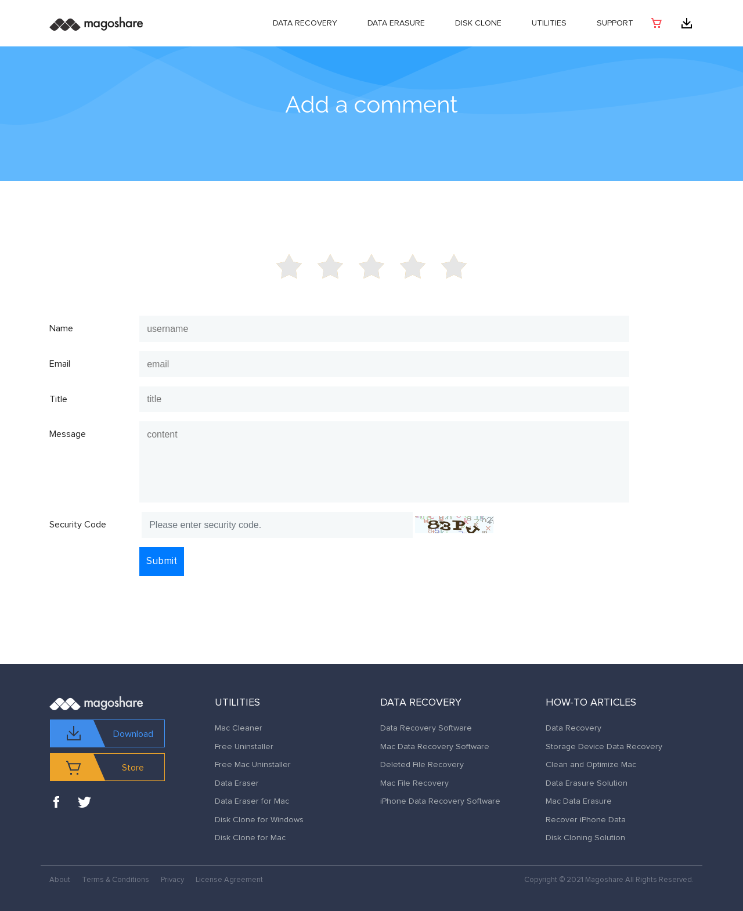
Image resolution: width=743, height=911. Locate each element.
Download (133, 734)
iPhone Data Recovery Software (440, 801)
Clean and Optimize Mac (591, 765)
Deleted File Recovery (422, 765)
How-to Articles (591, 702)
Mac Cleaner (238, 728)
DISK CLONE (478, 23)
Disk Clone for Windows (259, 820)
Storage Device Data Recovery (604, 747)
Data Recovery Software (426, 728)
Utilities (549, 23)
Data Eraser (237, 783)
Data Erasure (396, 23)
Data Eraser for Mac (252, 801)
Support (615, 23)
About (59, 880)
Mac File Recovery (414, 783)
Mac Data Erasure (579, 801)
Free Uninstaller (244, 747)
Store (133, 767)
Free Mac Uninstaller (253, 765)
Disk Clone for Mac (250, 838)
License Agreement (229, 880)
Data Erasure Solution (586, 783)
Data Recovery (305, 23)
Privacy (172, 880)
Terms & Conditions (115, 880)
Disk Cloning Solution (585, 838)
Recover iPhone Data (586, 820)
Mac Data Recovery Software (434, 747)
